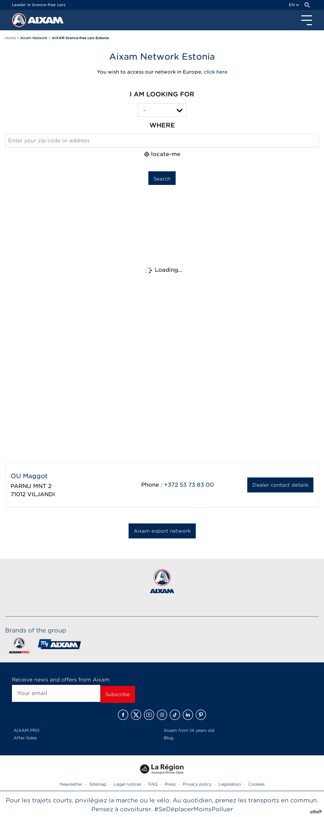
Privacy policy (197, 784)
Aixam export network (162, 531)
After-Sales (25, 737)
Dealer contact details (280, 485)
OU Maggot (29, 476)
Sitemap (97, 784)
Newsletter (71, 784)
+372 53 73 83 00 (189, 485)
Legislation (230, 784)
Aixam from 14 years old (189, 730)
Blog (168, 737)
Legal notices (127, 784)
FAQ (153, 784)
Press (170, 784)
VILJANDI (41, 494)
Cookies (256, 784)
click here (215, 72)
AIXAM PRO (27, 730)
